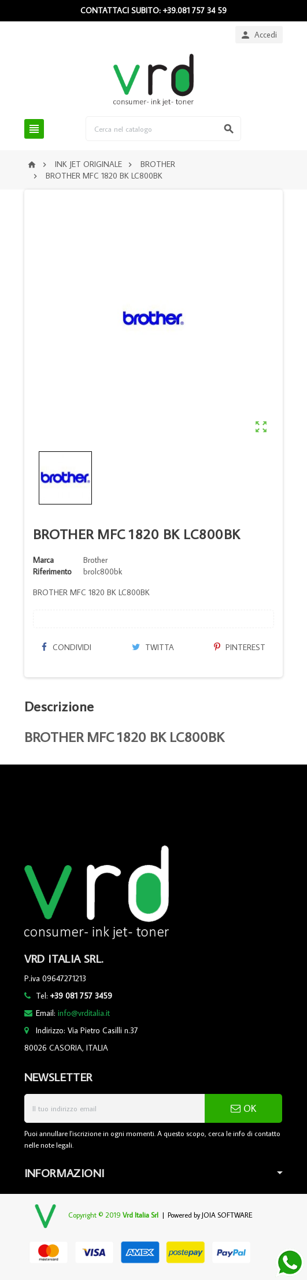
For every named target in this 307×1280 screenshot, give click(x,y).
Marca (43, 560)
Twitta (153, 647)
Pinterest (239, 647)
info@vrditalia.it (84, 1013)
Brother (95, 560)
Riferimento (52, 571)
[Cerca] (163, 128)
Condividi (66, 647)
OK (243, 1108)
